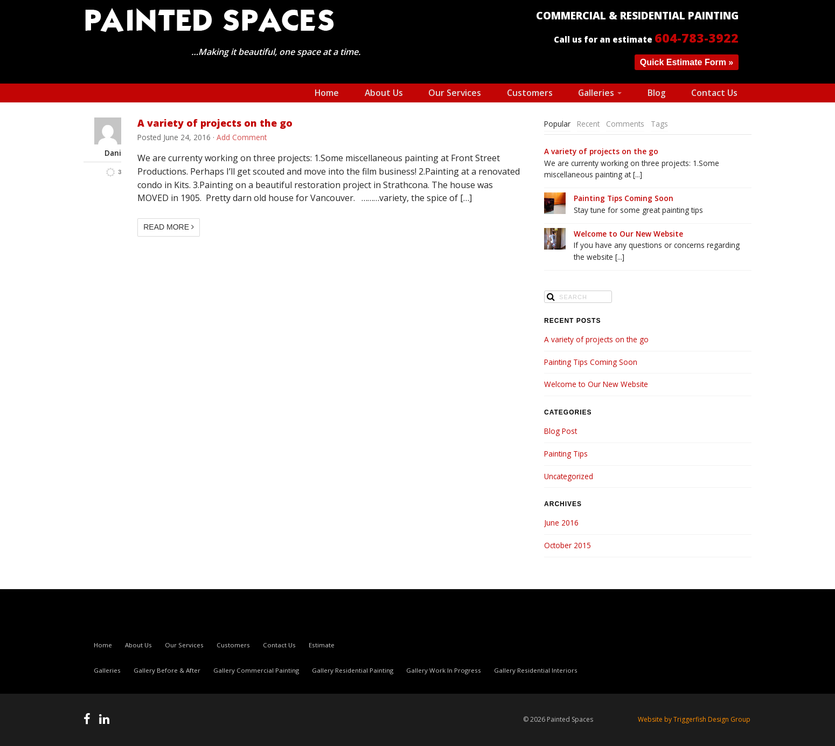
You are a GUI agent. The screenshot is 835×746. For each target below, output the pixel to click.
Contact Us (714, 93)
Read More (168, 227)
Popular (557, 124)
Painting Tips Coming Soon (623, 198)
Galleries (600, 93)
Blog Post (560, 431)
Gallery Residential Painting (352, 670)
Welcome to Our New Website (628, 234)
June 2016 (561, 522)
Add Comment (242, 137)
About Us (384, 93)
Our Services (454, 93)
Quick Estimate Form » (686, 62)
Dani (113, 153)
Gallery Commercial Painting (256, 670)
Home (327, 93)
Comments (625, 124)
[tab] (557, 125)
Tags (659, 124)
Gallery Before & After (167, 670)
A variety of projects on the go (215, 122)
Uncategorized (568, 476)
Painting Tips (566, 453)
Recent (588, 124)
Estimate (322, 645)
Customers (530, 93)
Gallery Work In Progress (443, 670)
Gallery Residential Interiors (535, 670)
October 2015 (567, 545)
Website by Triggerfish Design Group (694, 719)
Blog (657, 93)
